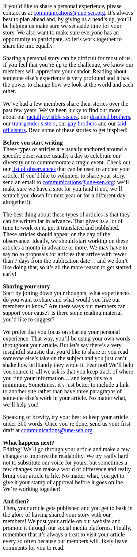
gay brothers (82, 123)
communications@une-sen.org (69, 13)
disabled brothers (110, 117)
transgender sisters (34, 123)
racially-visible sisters (52, 117)
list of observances (34, 169)
